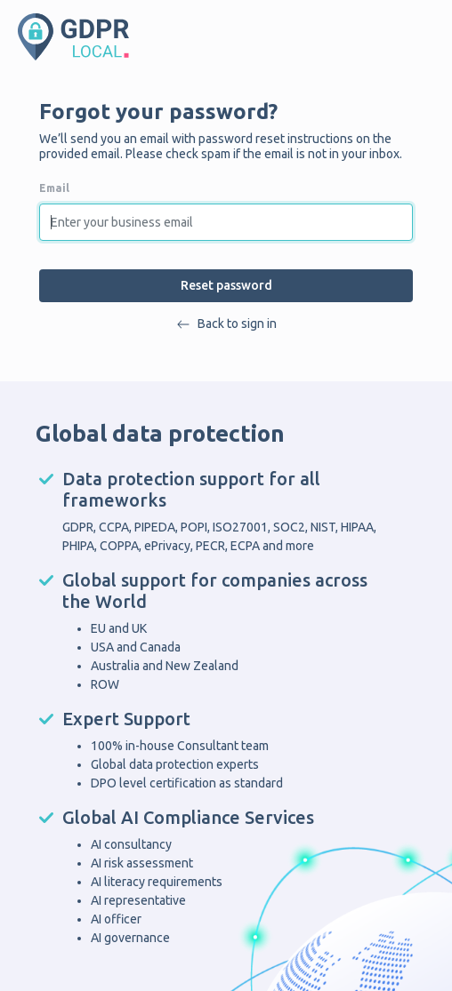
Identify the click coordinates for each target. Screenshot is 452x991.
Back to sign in (226, 324)
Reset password (226, 285)
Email (54, 188)
